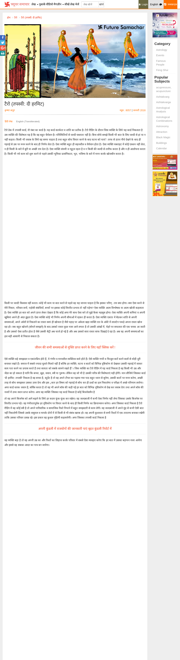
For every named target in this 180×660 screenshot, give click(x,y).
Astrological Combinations (164, 119)
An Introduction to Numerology (109, 595)
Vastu (6, 627)
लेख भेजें (74, 4)
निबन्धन (141, 640)
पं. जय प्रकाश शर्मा (27, 427)
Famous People (161, 62)
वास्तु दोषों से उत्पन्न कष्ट (30, 424)
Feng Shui (162, 69)
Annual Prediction (102, 591)
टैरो (7, 375)
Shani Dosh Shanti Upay (16, 591)
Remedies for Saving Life (61, 631)
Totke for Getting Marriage (62, 591)
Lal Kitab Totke (56, 595)
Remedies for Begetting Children (65, 627)
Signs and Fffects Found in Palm (20, 603)
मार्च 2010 (81, 441)
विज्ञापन (141, 623)
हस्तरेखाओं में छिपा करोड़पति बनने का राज (111, 453)
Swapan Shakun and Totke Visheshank (152, 592)
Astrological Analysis (163, 109)
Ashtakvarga (163, 102)
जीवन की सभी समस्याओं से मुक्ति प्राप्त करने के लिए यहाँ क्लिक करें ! (75, 224)
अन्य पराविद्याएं (34, 375)
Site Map (143, 632)
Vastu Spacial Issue (148, 597)
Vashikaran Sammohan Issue (154, 606)
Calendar (161, 148)
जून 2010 (81, 470)
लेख (34, 4)
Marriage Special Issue (150, 602)
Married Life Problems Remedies (66, 623)
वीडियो (49, 4)
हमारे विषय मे (144, 619)
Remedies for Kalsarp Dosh (63, 618)
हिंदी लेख (8, 121)
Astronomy (162, 126)
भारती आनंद (95, 427)
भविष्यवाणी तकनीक (18, 375)
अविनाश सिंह (25, 456)
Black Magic (163, 137)
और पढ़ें (26, 439)
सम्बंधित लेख (20, 412)
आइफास (97, 636)
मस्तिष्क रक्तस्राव (28, 453)
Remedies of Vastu (103, 599)
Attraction (161, 131)
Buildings (161, 142)
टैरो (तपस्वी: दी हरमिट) (31, 17)
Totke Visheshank (57, 586)
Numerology (9, 631)
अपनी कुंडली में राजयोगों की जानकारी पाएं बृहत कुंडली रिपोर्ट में (75, 306)
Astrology (161, 49)
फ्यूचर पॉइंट (98, 619)
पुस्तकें (42, 4)
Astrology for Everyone (105, 603)
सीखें (67, 4)
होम (8, 17)
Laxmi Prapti (10, 586)
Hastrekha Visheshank (150, 586)
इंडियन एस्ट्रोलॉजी (101, 632)
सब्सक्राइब (170, 4)
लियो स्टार (97, 627)
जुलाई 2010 (11, 441)
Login (143, 4)
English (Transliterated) (28, 121)
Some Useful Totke (58, 599)
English (156, 4)
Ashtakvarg (162, 96)
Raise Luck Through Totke (62, 603)
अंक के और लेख (56, 412)
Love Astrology (11, 595)
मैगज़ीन (59, 4)
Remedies (8, 635)
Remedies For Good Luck (17, 599)
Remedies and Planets (60, 635)
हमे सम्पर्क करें (144, 627)
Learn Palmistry (101, 586)
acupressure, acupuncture (163, 89)
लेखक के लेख (93, 412)
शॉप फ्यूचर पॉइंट (101, 623)
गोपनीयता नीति (145, 636)
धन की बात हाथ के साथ (101, 424)
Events (160, 55)
